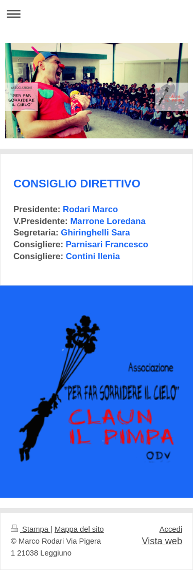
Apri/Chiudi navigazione (96, 14)
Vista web (162, 541)
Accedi (171, 529)
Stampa (30, 529)
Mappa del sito (79, 529)
